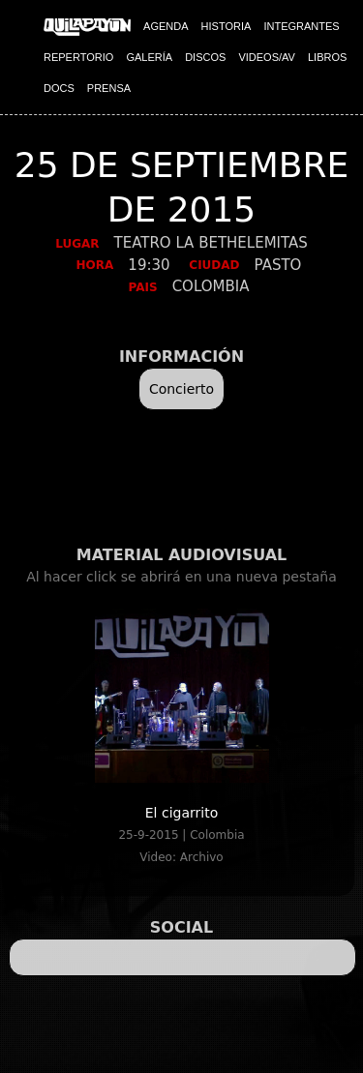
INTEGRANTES (301, 26)
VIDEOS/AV (266, 57)
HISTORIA (226, 26)
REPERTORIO (78, 57)
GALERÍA (149, 57)
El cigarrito (181, 812)
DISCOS (205, 57)
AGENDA (165, 26)
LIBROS (327, 57)
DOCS (59, 88)
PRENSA (109, 88)
